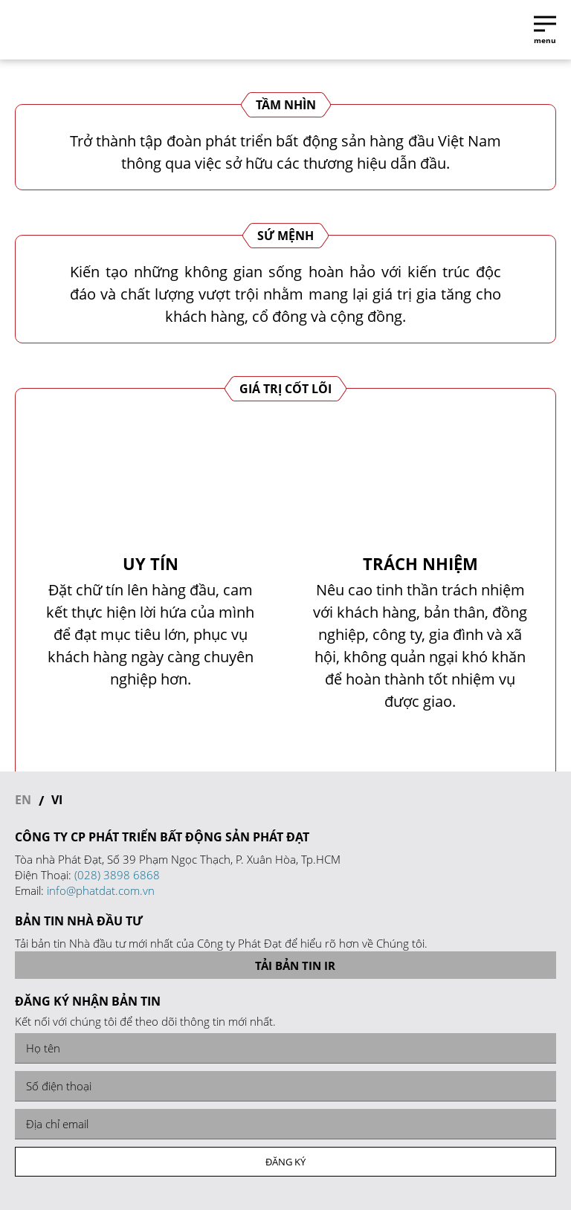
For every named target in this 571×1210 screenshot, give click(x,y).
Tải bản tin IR (285, 965)
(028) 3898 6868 (117, 874)
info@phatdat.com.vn (101, 890)
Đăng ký (285, 1161)
